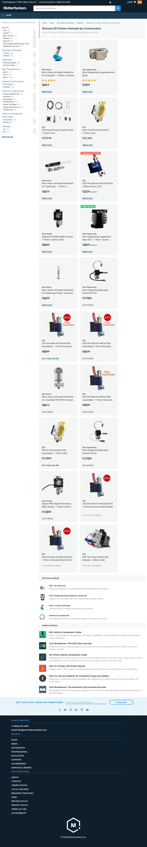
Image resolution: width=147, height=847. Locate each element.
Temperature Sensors (13, 107)
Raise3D (8, 41)
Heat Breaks (9, 99)
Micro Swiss (10, 35)
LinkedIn (76, 709)
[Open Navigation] (6, 15)
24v (6, 132)
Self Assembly (11, 65)
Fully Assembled (11, 62)
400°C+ (8, 77)
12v (6, 129)
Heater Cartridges (11, 104)
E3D (6, 30)
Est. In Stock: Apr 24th (50, 465)
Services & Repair (21, 767)
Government (18, 763)
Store (52, 23)
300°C (7, 75)
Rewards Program (22, 793)
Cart (134, 2)
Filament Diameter (12, 50)
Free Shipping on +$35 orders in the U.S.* (19, 2)
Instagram (70, 709)
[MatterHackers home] (73, 825)
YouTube (87, 709)
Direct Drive (9, 120)
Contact (16, 781)
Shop (14, 740)
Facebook (59, 709)
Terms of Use (19, 809)
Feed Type (7, 117)
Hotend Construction (13, 81)
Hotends (80, 23)
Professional (19, 751)
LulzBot (7, 33)
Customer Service (47, 2)
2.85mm (8, 55)
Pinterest (81, 709)
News (14, 744)
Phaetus (8, 38)
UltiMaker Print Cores (13, 46)
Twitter (65, 709)
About (15, 777)
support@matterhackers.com (29, 730)
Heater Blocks (10, 101)
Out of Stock (87, 305)
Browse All (7, 137)
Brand (5, 27)
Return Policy (19, 801)
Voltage (6, 126)
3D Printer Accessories (65, 23)
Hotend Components (13, 91)
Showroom (18, 748)
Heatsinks (8, 96)
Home (44, 23)
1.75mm (8, 53)
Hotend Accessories (12, 113)
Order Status (19, 785)
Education (17, 755)
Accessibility (18, 813)
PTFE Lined (9, 84)
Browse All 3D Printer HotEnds (18, 23)
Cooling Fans (9, 109)
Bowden (7, 122)
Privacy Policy (19, 805)
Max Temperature (11, 69)
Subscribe (121, 702)
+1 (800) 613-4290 (62, 2)
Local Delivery (20, 789)
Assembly (7, 59)
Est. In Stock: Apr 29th (50, 359)
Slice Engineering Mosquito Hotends (17, 43)
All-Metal (8, 87)
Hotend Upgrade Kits (13, 94)
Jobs (14, 797)
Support (16, 759)
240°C (7, 72)
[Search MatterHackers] (118, 8)
